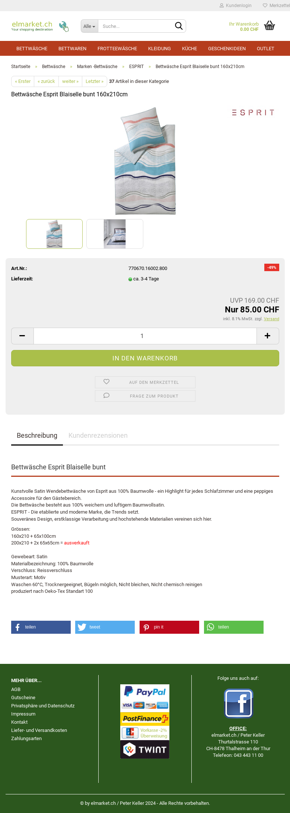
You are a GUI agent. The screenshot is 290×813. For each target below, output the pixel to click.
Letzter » (94, 81)
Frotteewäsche (117, 48)
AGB (15, 689)
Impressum (23, 714)
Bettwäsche (31, 48)
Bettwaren (72, 48)
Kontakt (19, 722)
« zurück (46, 81)
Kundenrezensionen (98, 435)
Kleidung (159, 48)
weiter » (70, 81)
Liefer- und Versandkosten (39, 730)
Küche (189, 48)
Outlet (265, 48)
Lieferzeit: (22, 279)
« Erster (23, 81)
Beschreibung (37, 435)
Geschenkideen (227, 48)
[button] (41, 627)
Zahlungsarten (26, 738)
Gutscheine (23, 697)
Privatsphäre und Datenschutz (42, 705)
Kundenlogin (236, 5)
